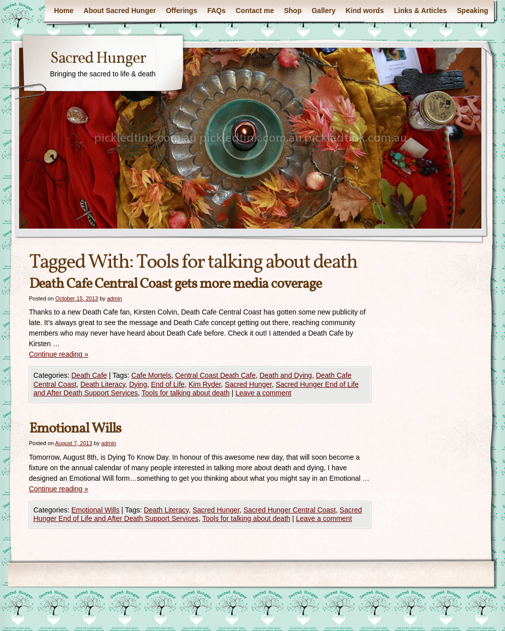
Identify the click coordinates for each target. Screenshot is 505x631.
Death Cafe (89, 375)
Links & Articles (420, 11)
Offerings (181, 11)
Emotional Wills (75, 429)
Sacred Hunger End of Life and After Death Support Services (198, 514)
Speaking (472, 11)
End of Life (167, 384)
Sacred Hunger (98, 59)
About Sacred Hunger (119, 11)
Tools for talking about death (186, 393)
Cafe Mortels (151, 375)
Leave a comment (263, 393)
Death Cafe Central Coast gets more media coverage (175, 284)
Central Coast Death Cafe (215, 375)
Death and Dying (286, 375)
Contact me (255, 11)
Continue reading (58, 354)
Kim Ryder (204, 384)
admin (114, 298)
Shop (292, 11)
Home (63, 11)
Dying (138, 384)
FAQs (216, 11)
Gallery (323, 11)
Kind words (365, 11)
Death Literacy (102, 384)
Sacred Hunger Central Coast (289, 510)
